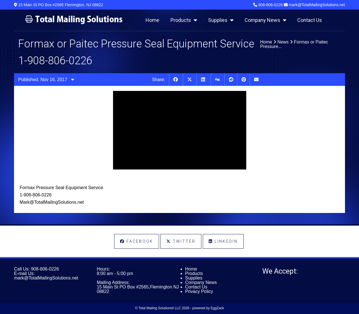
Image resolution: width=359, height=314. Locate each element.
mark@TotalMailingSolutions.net (46, 278)
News (283, 42)
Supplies (220, 20)
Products (184, 20)
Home (152, 20)
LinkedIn (223, 241)
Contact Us (309, 20)
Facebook (136, 241)
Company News (265, 20)
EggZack (217, 308)
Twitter (180, 241)
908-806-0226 (45, 269)
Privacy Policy (199, 291)
